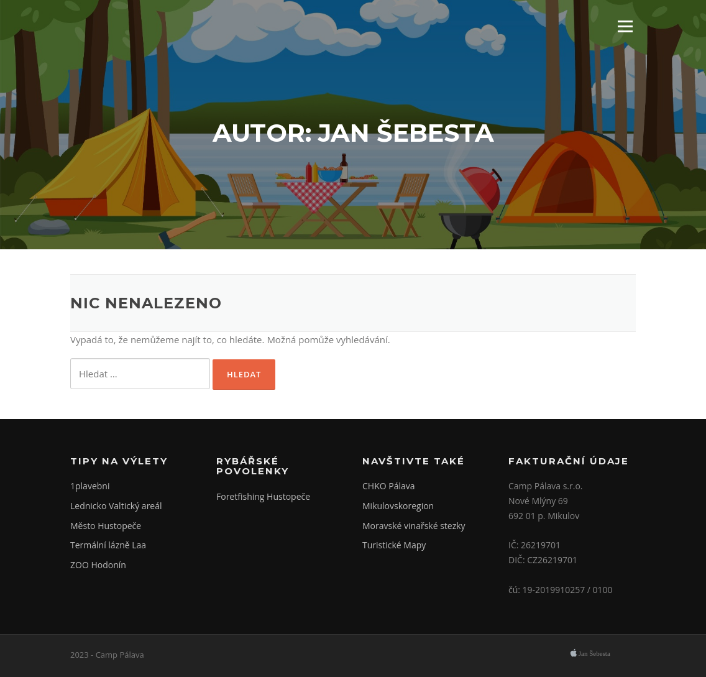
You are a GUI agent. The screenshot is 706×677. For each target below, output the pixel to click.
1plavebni (89, 486)
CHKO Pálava (388, 486)
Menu (625, 26)
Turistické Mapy (394, 545)
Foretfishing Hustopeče (263, 496)
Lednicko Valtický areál (116, 506)
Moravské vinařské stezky (413, 526)
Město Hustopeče (105, 526)
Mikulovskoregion (398, 506)
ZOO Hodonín (98, 565)
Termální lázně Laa (108, 545)
